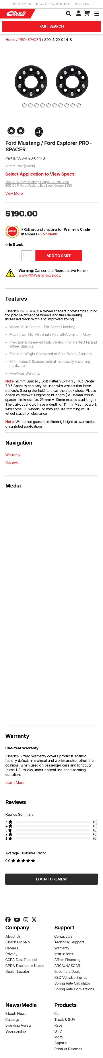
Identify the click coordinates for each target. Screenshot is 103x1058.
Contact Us (63, 936)
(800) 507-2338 (21, 4)
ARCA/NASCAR (67, 966)
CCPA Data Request (21, 960)
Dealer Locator (17, 971)
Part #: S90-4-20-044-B (25, 158)
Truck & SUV (65, 1020)
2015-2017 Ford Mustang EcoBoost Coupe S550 (38, 185)
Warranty (12, 455)
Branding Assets (18, 1025)
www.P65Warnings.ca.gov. (40, 275)
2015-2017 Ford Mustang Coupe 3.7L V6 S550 (37, 182)
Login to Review (51, 879)
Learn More (14, 782)
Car (57, 1013)
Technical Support (69, 942)
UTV (58, 1031)
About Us (13, 936)
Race (58, 1025)
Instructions (63, 954)
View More (14, 193)
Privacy (11, 954)
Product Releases (68, 1049)
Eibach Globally (17, 942)
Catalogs (12, 1020)
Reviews (11, 462)
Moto (58, 1037)
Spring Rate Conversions (74, 989)
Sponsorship (15, 1031)
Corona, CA (82, 4)
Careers (11, 948)
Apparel (60, 1043)
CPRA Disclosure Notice (24, 966)
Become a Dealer (68, 971)
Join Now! (48, 234)
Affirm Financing (67, 960)
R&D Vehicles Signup (70, 977)
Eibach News (15, 1013)
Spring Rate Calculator (72, 983)
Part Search (51, 26)
